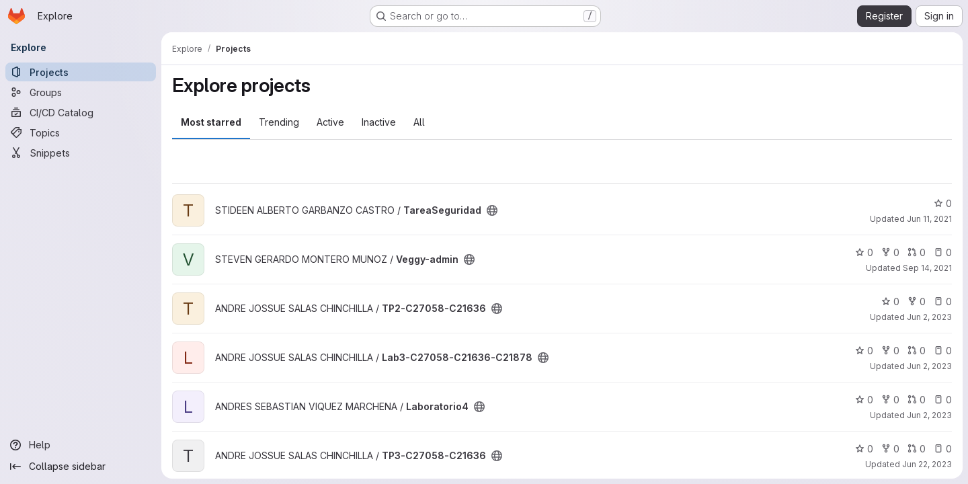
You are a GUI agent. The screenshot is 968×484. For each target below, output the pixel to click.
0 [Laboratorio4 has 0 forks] (890, 399)
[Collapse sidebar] (80, 466)
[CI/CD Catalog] (80, 112)
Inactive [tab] (379, 122)
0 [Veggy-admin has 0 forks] (890, 252)
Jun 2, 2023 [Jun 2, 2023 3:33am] (929, 366)
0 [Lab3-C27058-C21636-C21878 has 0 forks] (890, 350)
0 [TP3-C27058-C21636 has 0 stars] (864, 448)
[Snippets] (80, 152)
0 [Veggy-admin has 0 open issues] (943, 252)
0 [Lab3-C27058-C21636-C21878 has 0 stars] (864, 350)
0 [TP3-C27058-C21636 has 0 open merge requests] (917, 448)
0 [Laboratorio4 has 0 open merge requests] (917, 399)
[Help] (80, 445)
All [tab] (419, 122)
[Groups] (80, 92)
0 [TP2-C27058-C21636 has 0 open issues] (943, 301)
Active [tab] (330, 122)
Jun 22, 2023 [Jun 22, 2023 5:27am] (927, 464)
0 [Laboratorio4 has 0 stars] (864, 399)
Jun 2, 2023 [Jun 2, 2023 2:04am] (929, 317)
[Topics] (80, 132)
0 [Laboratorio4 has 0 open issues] (943, 399)
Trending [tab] (279, 122)
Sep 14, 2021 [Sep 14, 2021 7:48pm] (927, 268)
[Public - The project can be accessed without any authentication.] (492, 210)
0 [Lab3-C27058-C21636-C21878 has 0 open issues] (943, 350)
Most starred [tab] (211, 122)
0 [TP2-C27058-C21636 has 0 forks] (917, 301)
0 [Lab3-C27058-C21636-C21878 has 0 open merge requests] (917, 350)
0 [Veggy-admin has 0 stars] (864, 252)
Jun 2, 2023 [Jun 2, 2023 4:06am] (929, 415)
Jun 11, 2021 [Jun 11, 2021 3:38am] (929, 219)
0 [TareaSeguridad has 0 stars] (943, 203)
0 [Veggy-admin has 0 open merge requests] (917, 252)
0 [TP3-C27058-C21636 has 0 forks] (890, 448)
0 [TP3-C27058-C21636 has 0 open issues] (943, 448)
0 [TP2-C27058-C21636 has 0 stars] (890, 301)
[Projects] (80, 72)
